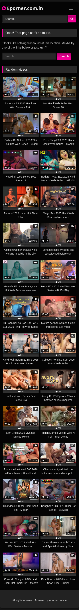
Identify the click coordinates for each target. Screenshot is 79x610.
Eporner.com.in (22, 8)
